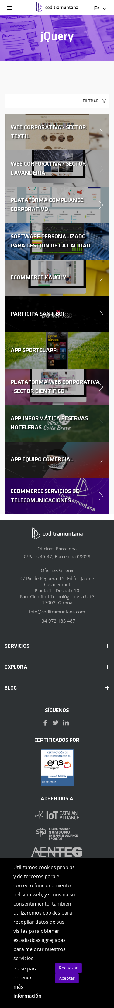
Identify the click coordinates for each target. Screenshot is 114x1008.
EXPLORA (57, 667)
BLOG (57, 688)
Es (100, 8)
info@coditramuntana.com (57, 612)
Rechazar (68, 968)
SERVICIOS (57, 646)
